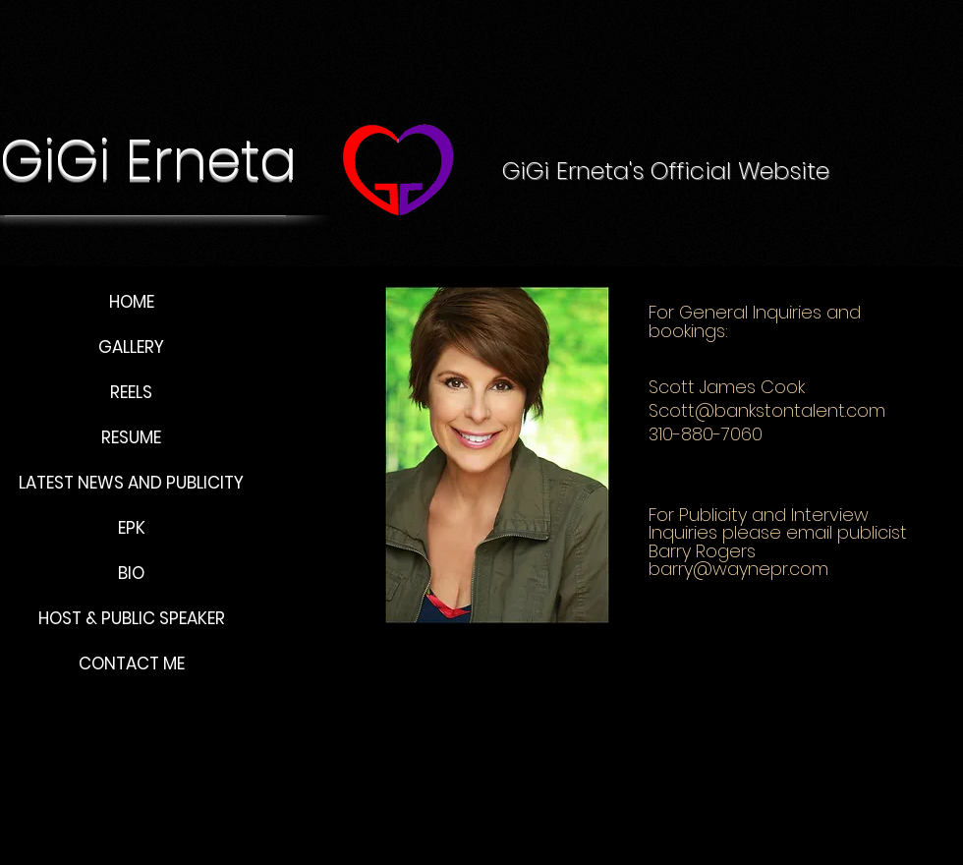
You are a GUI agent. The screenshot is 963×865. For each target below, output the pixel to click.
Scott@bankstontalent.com (767, 410)
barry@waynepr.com (738, 568)
